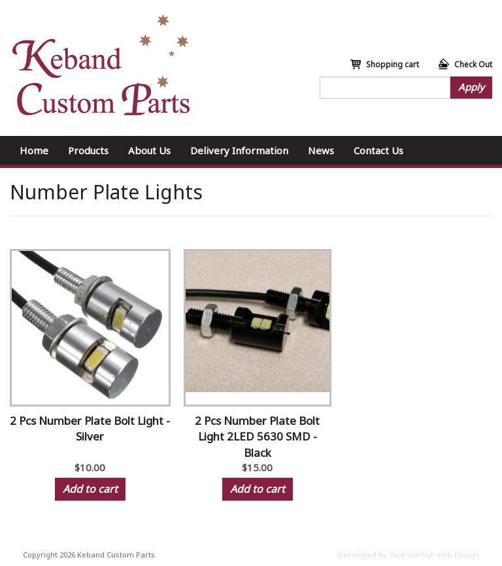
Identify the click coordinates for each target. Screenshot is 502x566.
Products (88, 150)
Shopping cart (392, 64)
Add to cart (90, 489)
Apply (471, 86)
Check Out (473, 64)
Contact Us (378, 150)
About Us (149, 150)
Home (34, 150)
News (321, 150)
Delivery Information (239, 150)
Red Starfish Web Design (435, 554)
